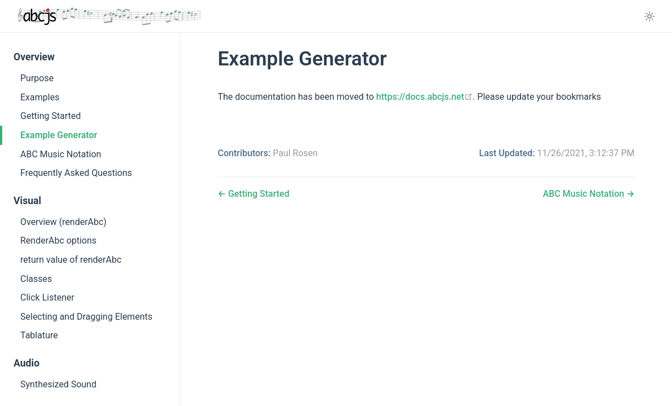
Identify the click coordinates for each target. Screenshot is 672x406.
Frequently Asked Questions (76, 172)
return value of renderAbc (71, 259)
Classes (36, 278)
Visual (27, 200)
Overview (34, 57)
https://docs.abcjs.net (424, 96)
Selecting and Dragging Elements (86, 316)
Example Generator (58, 135)
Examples (39, 97)
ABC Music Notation (60, 154)
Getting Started (50, 116)
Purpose (37, 78)
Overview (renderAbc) (63, 222)
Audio (26, 363)
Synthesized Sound (58, 384)
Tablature (39, 335)
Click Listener (47, 297)
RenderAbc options (58, 240)
